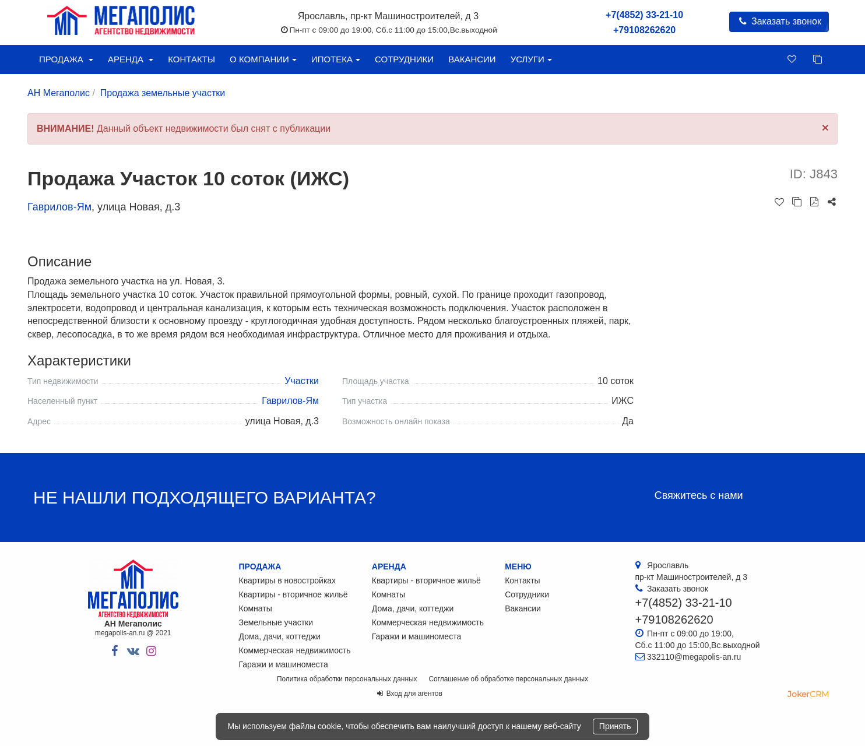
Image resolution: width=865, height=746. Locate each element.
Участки (301, 381)
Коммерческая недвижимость (295, 650)
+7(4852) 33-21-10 (644, 15)
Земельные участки (276, 622)
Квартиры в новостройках (287, 580)
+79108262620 (644, 30)
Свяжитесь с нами (699, 495)
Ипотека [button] (335, 59)
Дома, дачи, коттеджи (280, 636)
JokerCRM (808, 694)
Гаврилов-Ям (59, 207)
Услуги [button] (531, 59)
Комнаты (255, 608)
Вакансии (471, 59)
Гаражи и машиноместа (283, 664)
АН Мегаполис (58, 93)
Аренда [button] (130, 59)
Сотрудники (404, 59)
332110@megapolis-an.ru (694, 656)
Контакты (191, 59)
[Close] (825, 127)
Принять (615, 726)
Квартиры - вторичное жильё (293, 594)
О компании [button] (263, 59)
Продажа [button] (66, 59)
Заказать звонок (779, 21)
